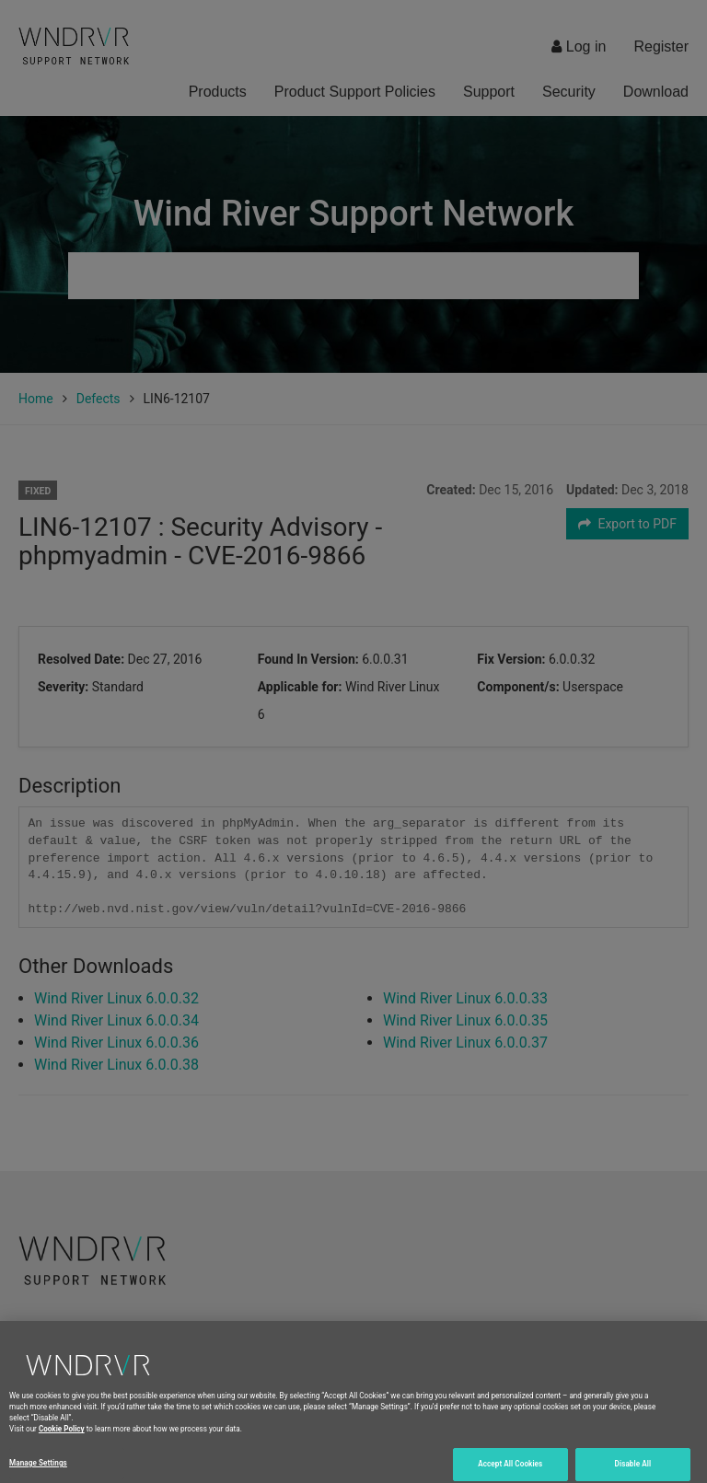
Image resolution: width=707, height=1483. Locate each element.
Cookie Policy (62, 1445)
